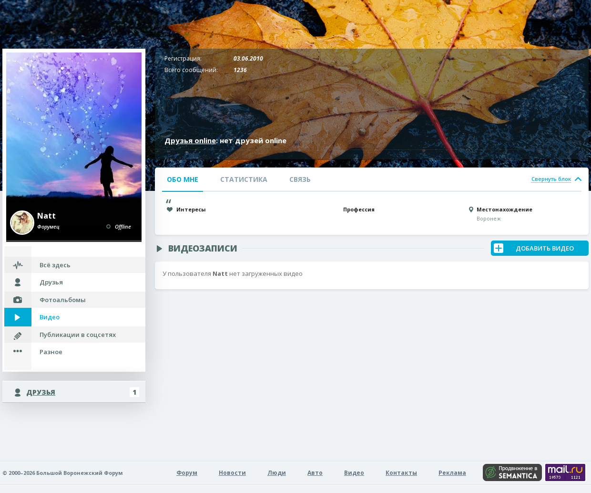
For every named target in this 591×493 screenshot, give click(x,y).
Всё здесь (55, 265)
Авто (315, 472)
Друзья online (190, 140)
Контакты (401, 472)
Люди (276, 472)
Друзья (51, 282)
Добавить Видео (545, 248)
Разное (51, 351)
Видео (50, 317)
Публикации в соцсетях (78, 334)
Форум (186, 472)
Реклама (452, 472)
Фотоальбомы (63, 299)
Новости (232, 472)
